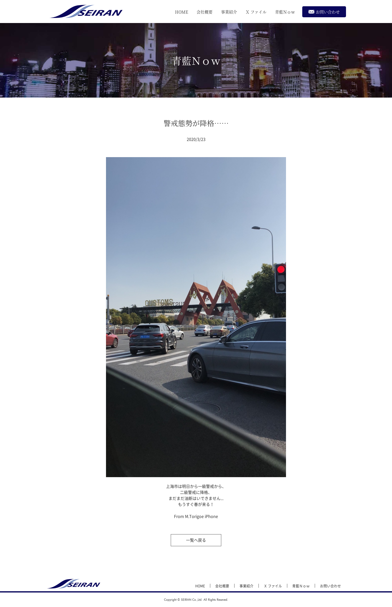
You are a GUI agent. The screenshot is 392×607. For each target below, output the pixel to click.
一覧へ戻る (196, 540)
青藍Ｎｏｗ (285, 12)
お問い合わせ (324, 12)
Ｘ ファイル (256, 12)
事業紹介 (229, 12)
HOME (181, 12)
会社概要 (204, 12)
